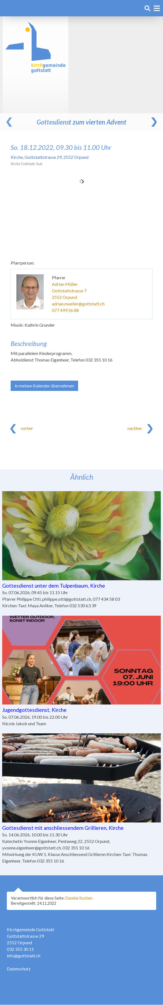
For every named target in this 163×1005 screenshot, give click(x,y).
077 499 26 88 (65, 310)
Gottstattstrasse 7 (69, 290)
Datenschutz (19, 968)
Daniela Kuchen (79, 898)
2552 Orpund (64, 297)
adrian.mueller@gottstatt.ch (78, 303)
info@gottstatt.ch (23, 955)
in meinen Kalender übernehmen (44, 385)
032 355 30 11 (20, 949)
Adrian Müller (65, 284)
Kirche (49, 157)
